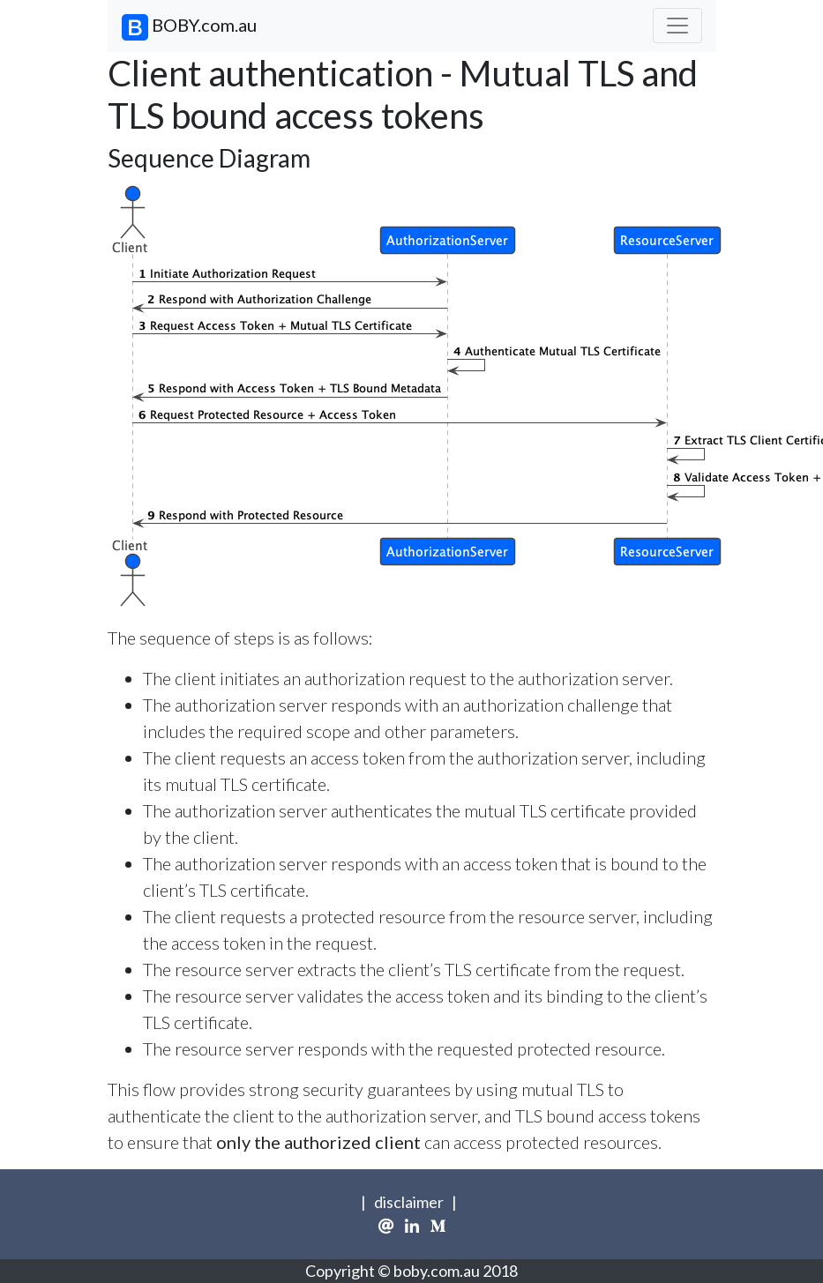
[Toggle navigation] (677, 25)
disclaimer (409, 1202)
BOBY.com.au (189, 27)
